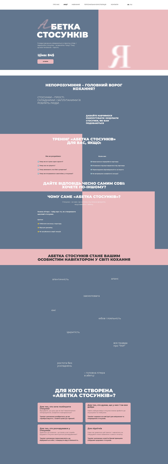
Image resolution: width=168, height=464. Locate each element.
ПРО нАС (56, 4)
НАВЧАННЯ (76, 4)
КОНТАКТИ (114, 4)
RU (131, 4)
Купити (45, 61)
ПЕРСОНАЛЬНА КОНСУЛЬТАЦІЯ (95, 4)
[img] (41, 4)
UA (128, 4)
